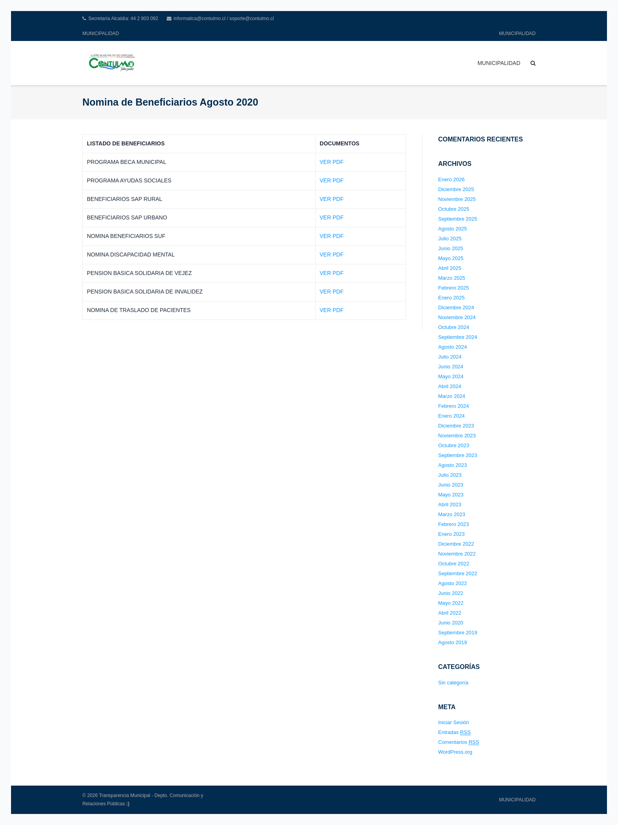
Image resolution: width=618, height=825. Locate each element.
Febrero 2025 (453, 288)
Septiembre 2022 (457, 573)
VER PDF (332, 162)
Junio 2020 (451, 623)
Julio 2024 (450, 357)
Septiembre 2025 (457, 219)
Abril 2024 (449, 386)
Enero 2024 (451, 416)
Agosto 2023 (452, 465)
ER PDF (333, 236)
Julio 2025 (450, 239)
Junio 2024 (451, 367)
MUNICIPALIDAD (100, 33)
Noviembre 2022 (457, 554)
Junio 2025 (451, 248)
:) (127, 803)
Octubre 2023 (453, 445)
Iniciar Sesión (453, 722)
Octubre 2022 (453, 564)
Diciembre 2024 (456, 307)
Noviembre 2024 (457, 317)
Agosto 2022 (452, 583)
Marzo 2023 (451, 514)
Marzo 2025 (451, 278)
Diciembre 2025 (456, 189)
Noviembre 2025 (457, 199)
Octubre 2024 (453, 327)
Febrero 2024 (453, 406)
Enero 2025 (451, 298)
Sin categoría (453, 683)
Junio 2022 (451, 593)
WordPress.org (455, 752)
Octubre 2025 (453, 209)
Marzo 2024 (451, 396)
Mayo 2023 (451, 495)
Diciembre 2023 (456, 426)
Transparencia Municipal (124, 795)
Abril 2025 (449, 268)
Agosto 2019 (452, 642)
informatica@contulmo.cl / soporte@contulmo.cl (224, 18)
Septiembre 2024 (457, 337)
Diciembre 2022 (456, 544)
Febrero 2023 (453, 524)
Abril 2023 (449, 504)
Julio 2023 (450, 475)
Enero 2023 (451, 534)
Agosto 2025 (452, 229)
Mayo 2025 (451, 258)
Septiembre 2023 (457, 455)
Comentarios (458, 742)
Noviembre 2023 (457, 436)
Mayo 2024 (451, 376)
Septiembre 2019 (457, 632)
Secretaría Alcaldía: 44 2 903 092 (123, 18)
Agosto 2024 (452, 347)
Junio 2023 (451, 485)
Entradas (454, 732)
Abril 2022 (449, 613)
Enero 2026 (451, 179)
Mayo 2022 (451, 603)
